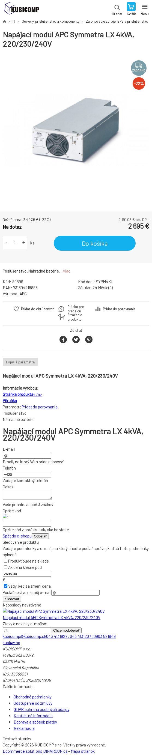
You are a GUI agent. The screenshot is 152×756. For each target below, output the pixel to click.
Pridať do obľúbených (38, 309)
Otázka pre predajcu (75, 309)
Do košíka (95, 243)
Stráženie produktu (74, 317)
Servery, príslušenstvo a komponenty (50, 21)
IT (14, 21)
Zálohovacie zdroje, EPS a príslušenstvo (117, 21)
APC (23, 293)
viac (66, 270)
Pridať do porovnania (119, 309)
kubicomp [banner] (21, 9)
